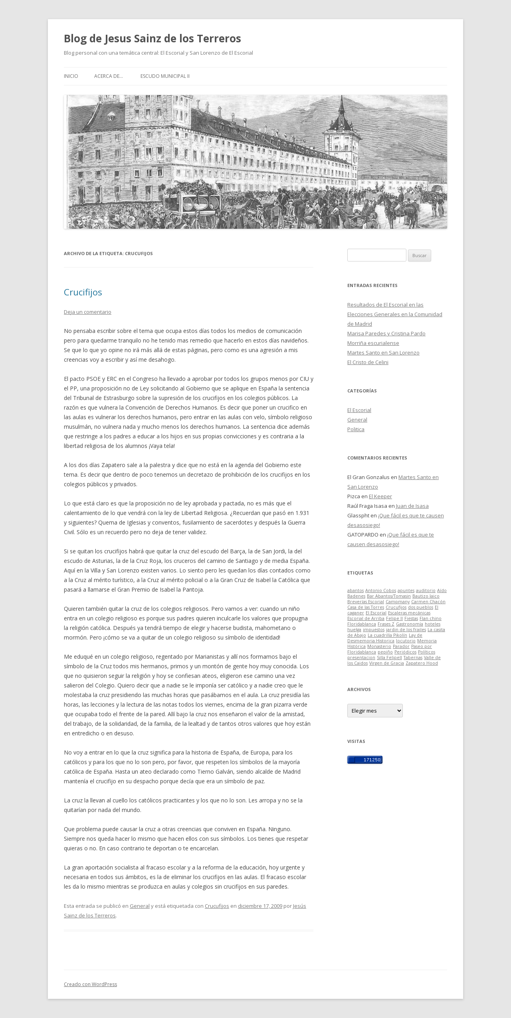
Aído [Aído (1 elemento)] (442, 590)
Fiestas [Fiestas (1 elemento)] (411, 618)
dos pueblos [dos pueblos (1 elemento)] (420, 607)
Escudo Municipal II (165, 76)
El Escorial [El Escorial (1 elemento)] (376, 613)
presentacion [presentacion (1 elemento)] (361, 657)
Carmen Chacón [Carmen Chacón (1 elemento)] (428, 601)
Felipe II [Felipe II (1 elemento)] (394, 618)
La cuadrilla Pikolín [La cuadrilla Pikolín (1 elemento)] (387, 635)
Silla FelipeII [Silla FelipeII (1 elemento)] (389, 657)
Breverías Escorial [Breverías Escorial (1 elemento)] (365, 601)
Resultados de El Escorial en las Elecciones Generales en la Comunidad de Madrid (394, 314)
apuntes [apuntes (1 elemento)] (406, 590)
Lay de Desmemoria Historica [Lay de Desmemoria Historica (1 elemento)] (384, 638)
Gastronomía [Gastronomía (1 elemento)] (409, 624)
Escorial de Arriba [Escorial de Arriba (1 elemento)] (365, 618)
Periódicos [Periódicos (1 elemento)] (405, 652)
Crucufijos (217, 905)
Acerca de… (108, 76)
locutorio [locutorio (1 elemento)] (406, 641)
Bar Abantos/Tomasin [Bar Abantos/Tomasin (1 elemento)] (389, 596)
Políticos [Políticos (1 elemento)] (426, 652)
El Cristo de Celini (367, 362)
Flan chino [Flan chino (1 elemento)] (431, 618)
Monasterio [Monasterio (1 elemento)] (379, 646)
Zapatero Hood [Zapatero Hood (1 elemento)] (422, 663)
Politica (355, 429)
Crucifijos (83, 292)
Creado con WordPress (90, 984)
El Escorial (359, 410)
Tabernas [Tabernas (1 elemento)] (413, 657)
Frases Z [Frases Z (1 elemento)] (386, 624)
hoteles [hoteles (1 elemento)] (432, 624)
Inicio (71, 76)
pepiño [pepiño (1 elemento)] (385, 652)
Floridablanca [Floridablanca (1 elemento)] (361, 624)
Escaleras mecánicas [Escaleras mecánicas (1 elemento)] (409, 613)
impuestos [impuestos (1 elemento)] (373, 629)
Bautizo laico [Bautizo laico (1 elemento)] (426, 596)
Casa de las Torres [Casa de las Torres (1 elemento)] (365, 607)
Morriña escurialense (373, 343)
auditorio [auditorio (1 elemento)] (426, 590)
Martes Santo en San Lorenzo (383, 352)
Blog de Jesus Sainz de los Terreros (152, 38)
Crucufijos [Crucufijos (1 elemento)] (396, 607)
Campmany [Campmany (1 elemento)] (398, 601)
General (140, 905)
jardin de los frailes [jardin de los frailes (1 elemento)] (406, 629)
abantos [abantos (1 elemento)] (355, 590)
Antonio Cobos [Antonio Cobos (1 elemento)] (380, 590)
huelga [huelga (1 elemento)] (354, 629)
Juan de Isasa (412, 505)
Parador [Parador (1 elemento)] (401, 646)
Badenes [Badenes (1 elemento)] (356, 596)
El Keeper (380, 496)
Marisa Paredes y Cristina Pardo (386, 333)
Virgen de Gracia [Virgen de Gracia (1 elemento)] (386, 663)
